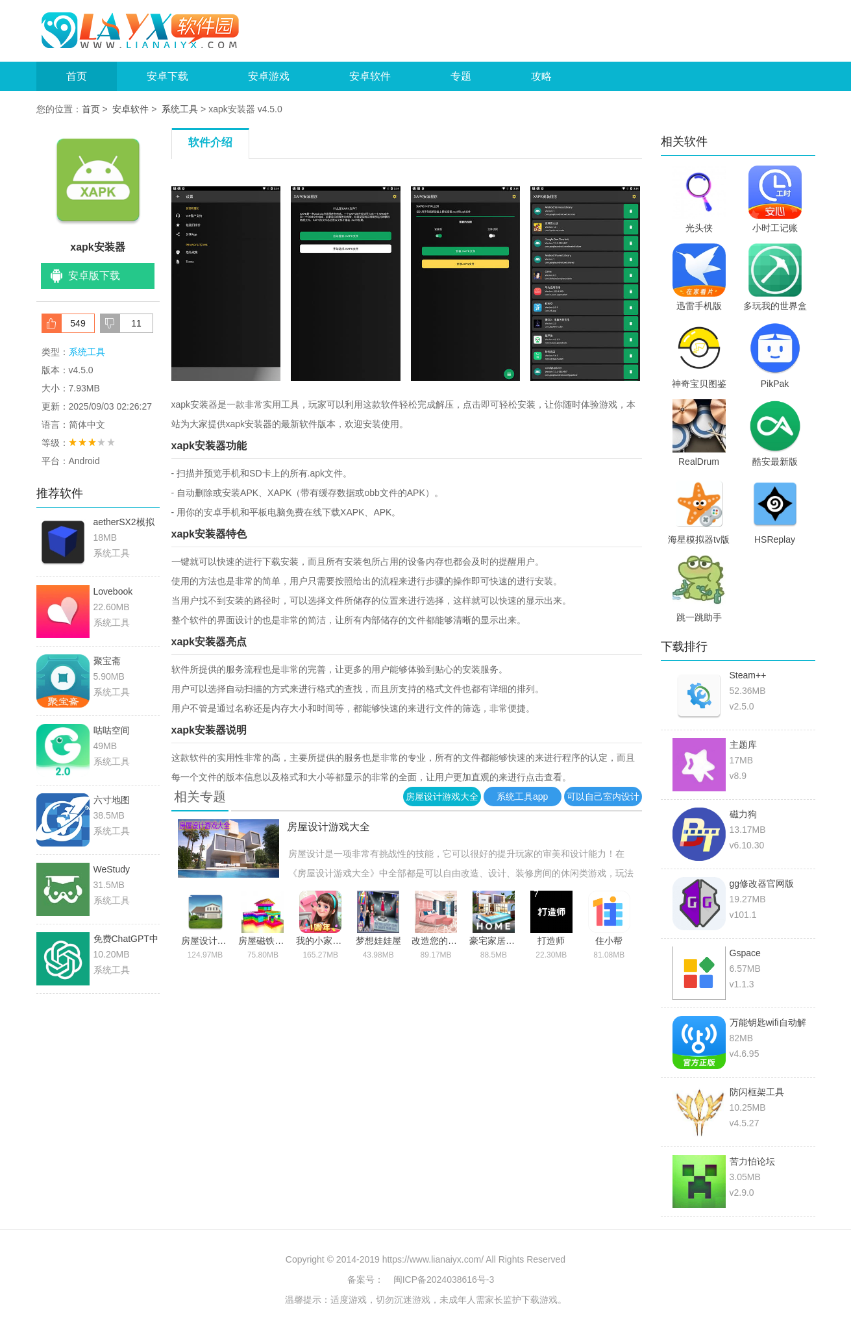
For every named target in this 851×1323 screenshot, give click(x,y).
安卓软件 (370, 76)
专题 (460, 76)
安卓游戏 (269, 76)
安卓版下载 (94, 275)
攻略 (541, 76)
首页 (76, 76)
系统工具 (180, 109)
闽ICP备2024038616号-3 (444, 1279)
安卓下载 (167, 76)
